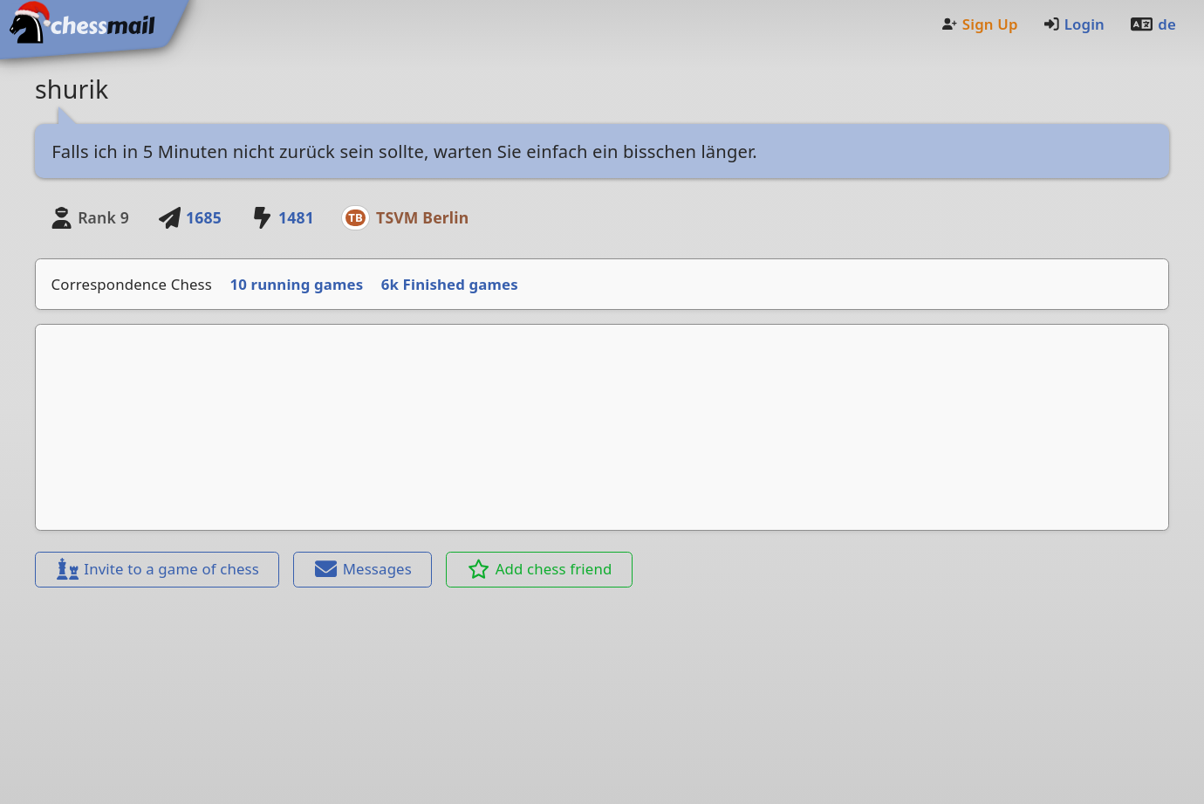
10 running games (297, 284)
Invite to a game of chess (157, 569)
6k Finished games (449, 284)
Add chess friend (539, 569)
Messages (363, 569)
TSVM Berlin (422, 217)
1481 (282, 217)
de (1152, 24)
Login (1074, 24)
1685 (189, 217)
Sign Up (979, 24)
